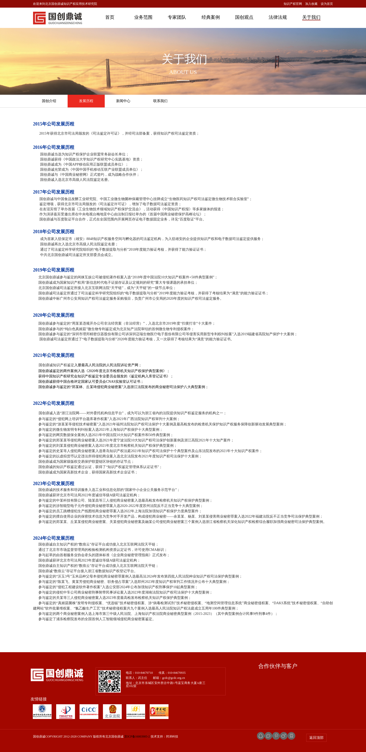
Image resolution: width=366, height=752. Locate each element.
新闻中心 (123, 101)
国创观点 (244, 17)
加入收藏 (311, 4)
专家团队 (177, 17)
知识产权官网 (293, 4)
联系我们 (160, 101)
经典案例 (211, 17)
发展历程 (86, 101)
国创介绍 (49, 101)
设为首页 (327, 4)
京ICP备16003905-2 (137, 736)
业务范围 (143, 17)
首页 (109, 17)
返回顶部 (316, 738)
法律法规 (278, 17)
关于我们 (311, 17)
